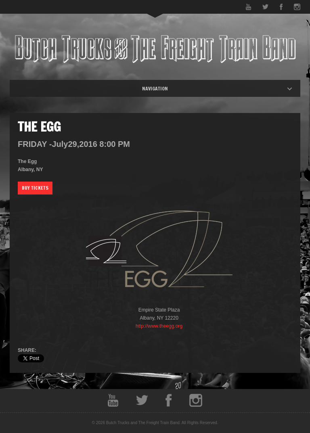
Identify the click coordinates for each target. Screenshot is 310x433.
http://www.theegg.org (159, 326)
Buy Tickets (35, 187)
